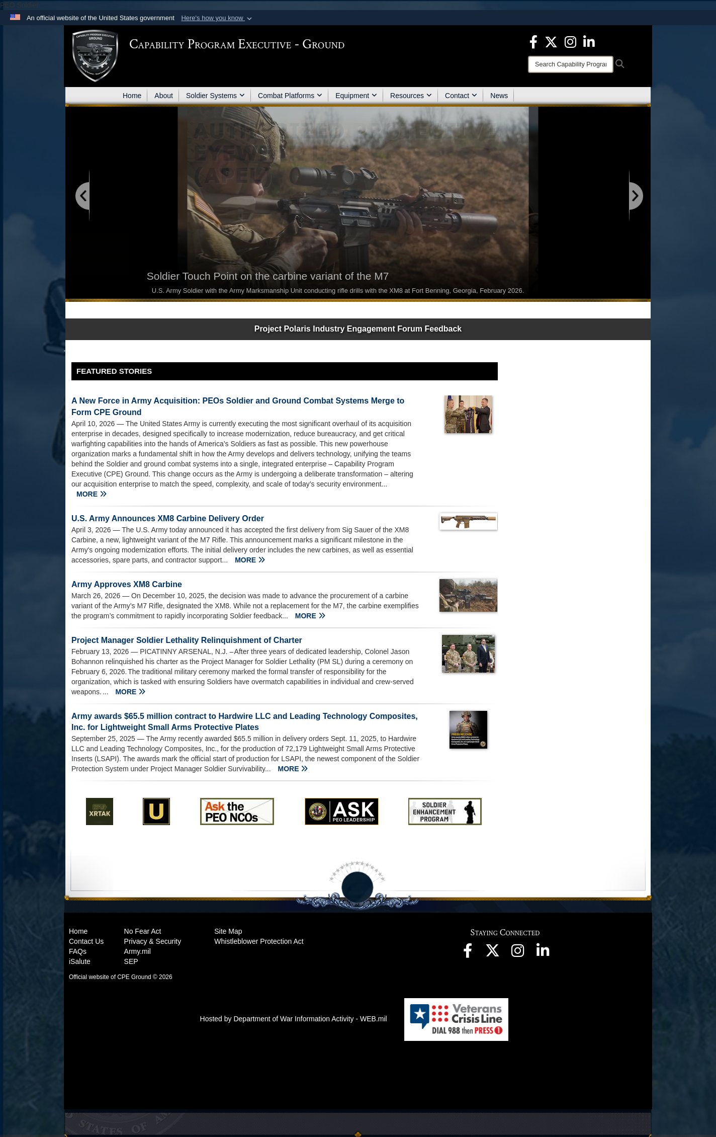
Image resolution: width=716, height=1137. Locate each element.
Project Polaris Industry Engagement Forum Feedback (358, 328)
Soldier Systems (215, 96)
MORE (91, 494)
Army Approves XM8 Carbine (126, 584)
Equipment (356, 96)
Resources (411, 96)
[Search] (570, 64)
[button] (217, 18)
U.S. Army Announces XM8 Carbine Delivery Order (167, 518)
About (163, 96)
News (499, 96)
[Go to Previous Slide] (83, 196)
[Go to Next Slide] (635, 196)
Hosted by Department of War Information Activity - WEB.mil (293, 1019)
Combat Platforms (290, 96)
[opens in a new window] (533, 41)
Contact (461, 96)
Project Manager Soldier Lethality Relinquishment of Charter (186, 640)
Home (132, 96)
